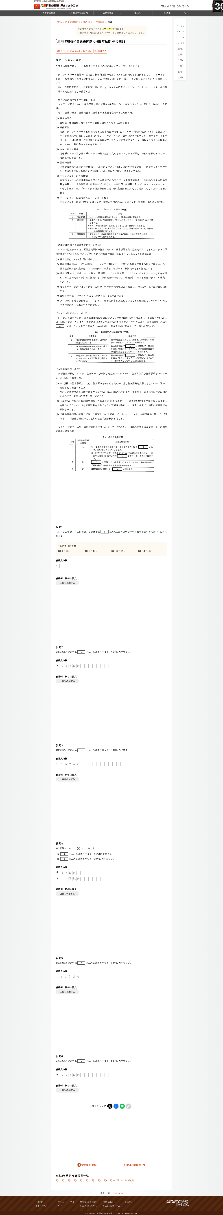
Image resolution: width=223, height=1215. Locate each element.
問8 (99, 1180)
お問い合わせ (108, 1202)
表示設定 (128, 1202)
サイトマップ (41, 1206)
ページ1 (180, 26)
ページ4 (180, 43)
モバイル (118, 1193)
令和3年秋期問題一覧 (134, 1165)
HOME (59, 22)
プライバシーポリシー (67, 1202)
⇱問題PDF (100, 51)
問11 (119, 1180)
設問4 (180, 66)
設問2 (180, 54)
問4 (75, 1180)
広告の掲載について (88, 1206)
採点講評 (129, 1180)
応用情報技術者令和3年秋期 (79, 22)
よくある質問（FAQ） (112, 1206)
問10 (112, 1180)
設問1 (180, 49)
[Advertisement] (111, 498)
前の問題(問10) (89, 1165)
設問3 (180, 60)
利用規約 (39, 1202)
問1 (57, 1180)
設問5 (180, 72)
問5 (81, 1180)
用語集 (167, 13)
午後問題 (100, 22)
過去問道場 (108, 13)
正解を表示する (67, 583)
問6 (88, 1180)
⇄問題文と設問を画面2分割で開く (74, 51)
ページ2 (180, 32)
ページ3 (180, 37)
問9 (105, 1180)
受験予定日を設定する (176, 6)
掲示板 (137, 13)
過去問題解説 (48, 13)
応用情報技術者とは (78, 13)
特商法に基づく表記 (88, 1202)
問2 (64, 1180)
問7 (93, 1180)
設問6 (180, 77)
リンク (60, 1206)
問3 (69, 1180)
